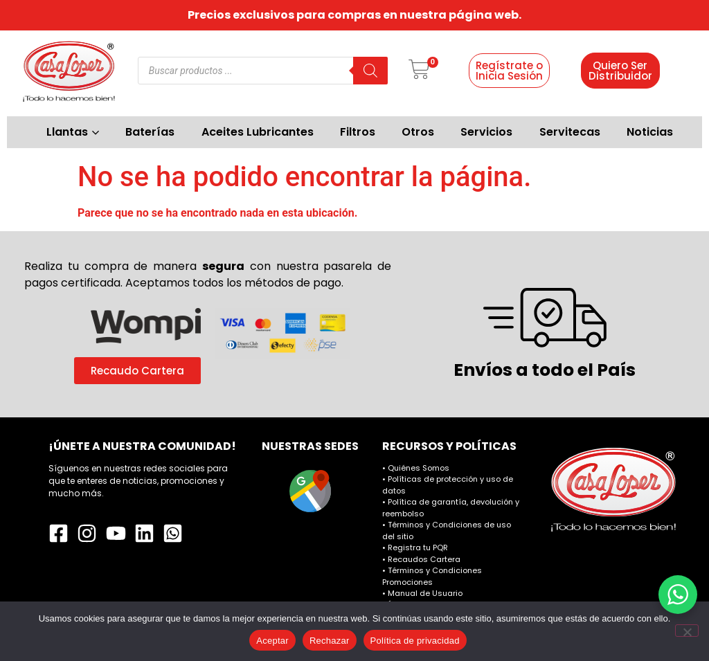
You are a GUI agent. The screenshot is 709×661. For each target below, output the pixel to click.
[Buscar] (370, 70)
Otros (418, 132)
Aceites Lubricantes (257, 132)
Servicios (486, 132)
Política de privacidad (415, 640)
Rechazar (329, 640)
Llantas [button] (72, 132)
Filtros (357, 132)
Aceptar (272, 640)
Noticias (650, 132)
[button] (419, 70)
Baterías (149, 132)
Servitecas (569, 132)
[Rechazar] (687, 630)
